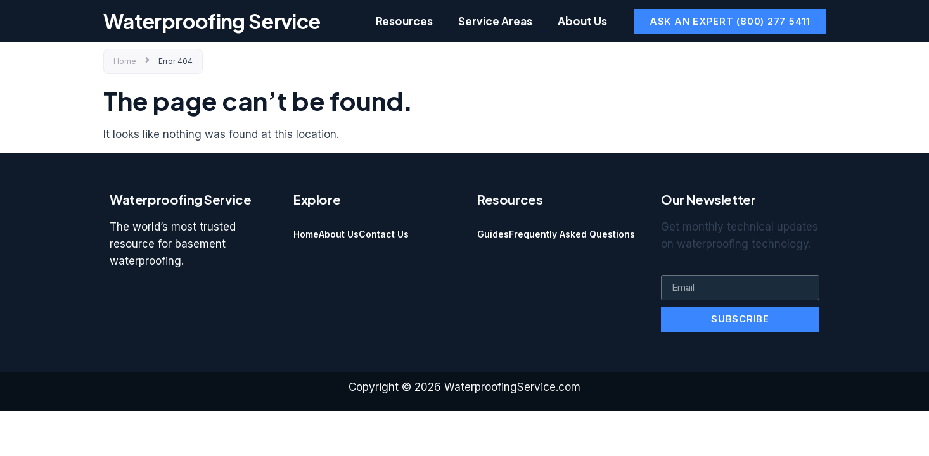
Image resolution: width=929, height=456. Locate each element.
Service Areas (495, 21)
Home (124, 61)
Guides (493, 234)
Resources (404, 21)
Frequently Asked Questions (572, 234)
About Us (582, 21)
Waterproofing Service (212, 21)
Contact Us (384, 234)
